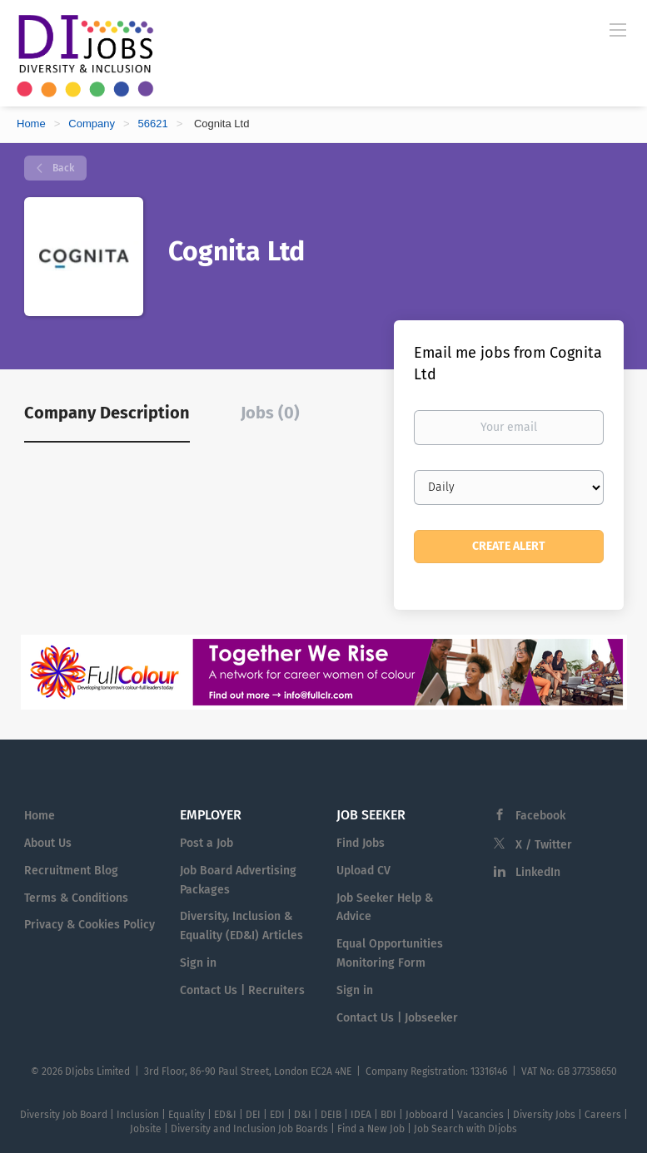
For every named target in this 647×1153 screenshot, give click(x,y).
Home (31, 123)
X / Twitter (543, 845)
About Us (48, 843)
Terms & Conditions (76, 898)
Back (62, 168)
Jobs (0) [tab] (270, 413)
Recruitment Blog (71, 871)
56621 (153, 123)
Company (91, 123)
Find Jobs (360, 843)
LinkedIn (537, 872)
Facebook (540, 816)
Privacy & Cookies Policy (89, 925)
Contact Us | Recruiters (242, 990)
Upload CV (363, 871)
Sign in (198, 963)
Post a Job (206, 843)
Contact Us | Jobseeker (397, 1018)
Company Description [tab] (107, 413)
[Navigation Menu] (618, 29)
